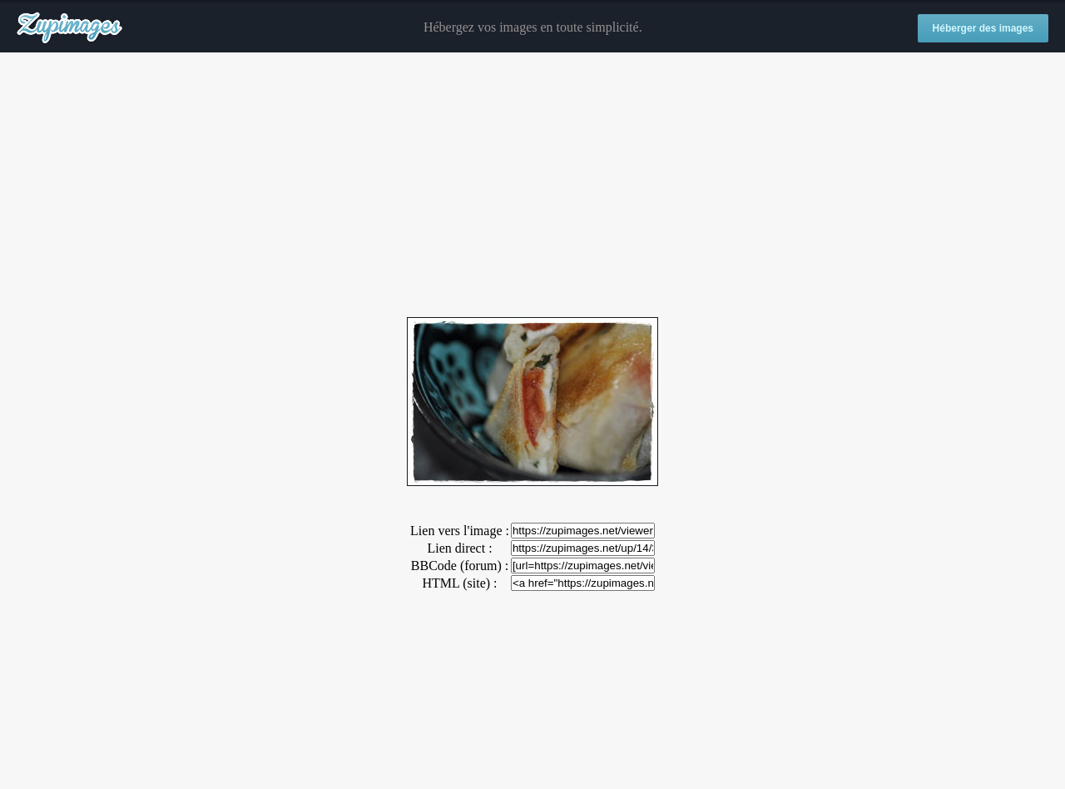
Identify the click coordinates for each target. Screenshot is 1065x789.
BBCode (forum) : (459, 565)
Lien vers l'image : (459, 531)
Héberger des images (983, 28)
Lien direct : (459, 548)
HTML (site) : (459, 583)
